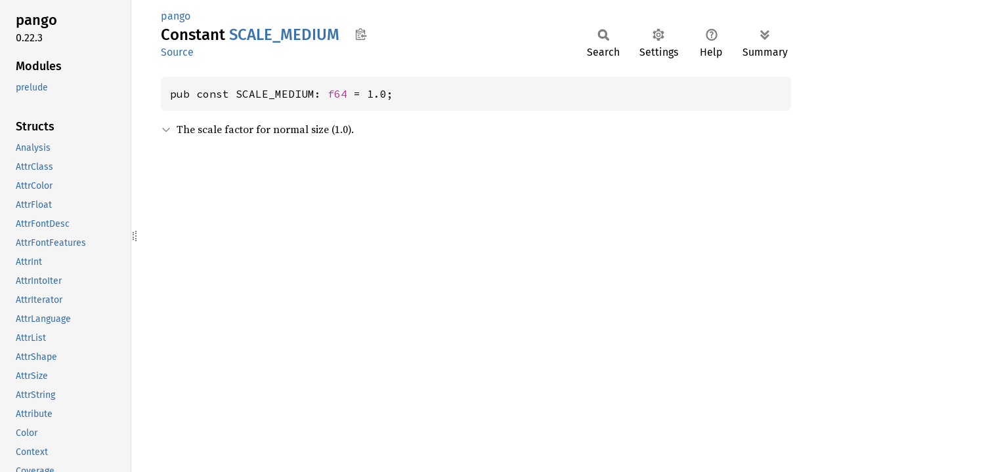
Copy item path (361, 34)
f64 (337, 93)
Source (177, 52)
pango (175, 16)
